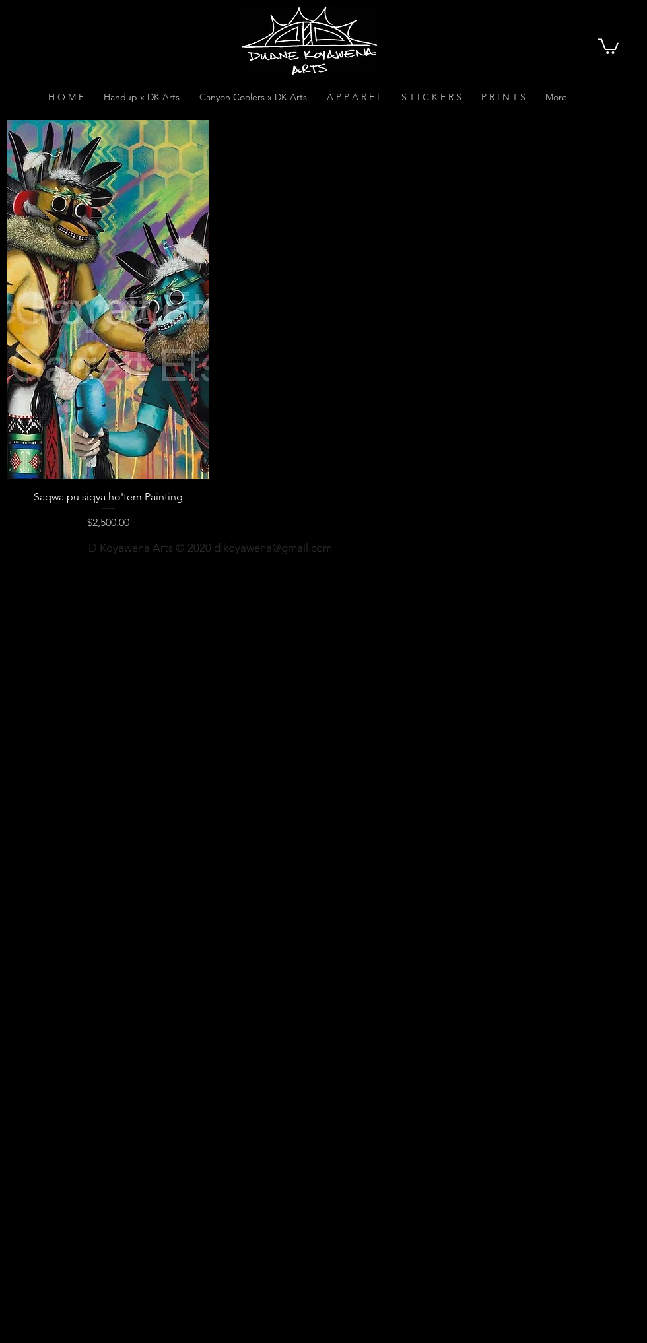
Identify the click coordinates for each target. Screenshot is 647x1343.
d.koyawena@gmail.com (273, 547)
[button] (608, 45)
